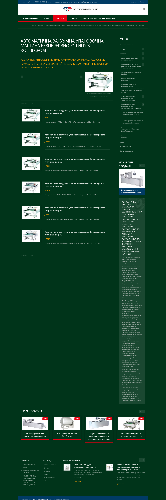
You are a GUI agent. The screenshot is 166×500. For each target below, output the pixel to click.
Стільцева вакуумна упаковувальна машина (85, 462)
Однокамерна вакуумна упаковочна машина (128, 85)
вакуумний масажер (128, 398)
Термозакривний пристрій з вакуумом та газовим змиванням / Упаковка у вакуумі (131, 66)
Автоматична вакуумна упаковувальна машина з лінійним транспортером (128, 464)
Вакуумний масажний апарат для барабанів (131, 73)
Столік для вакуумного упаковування (128, 79)
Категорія (40, 25)
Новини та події (89, 18)
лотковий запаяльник (129, 396)
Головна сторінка (30, 18)
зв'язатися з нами (135, 400)
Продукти (60, 18)
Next (140, 165)
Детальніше (77, 478)
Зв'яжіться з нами (107, 18)
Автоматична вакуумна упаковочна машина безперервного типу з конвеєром (70, 25)
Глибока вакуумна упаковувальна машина (131, 91)
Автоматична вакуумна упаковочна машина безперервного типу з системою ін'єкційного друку (133, 121)
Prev (143, 165)
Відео (74, 18)
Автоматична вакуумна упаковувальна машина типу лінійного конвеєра (130, 129)
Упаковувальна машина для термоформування (129, 59)
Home (32, 25)
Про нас (46, 18)
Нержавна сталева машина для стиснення (130, 137)
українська (141, 2)
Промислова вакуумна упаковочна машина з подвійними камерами (128, 98)
